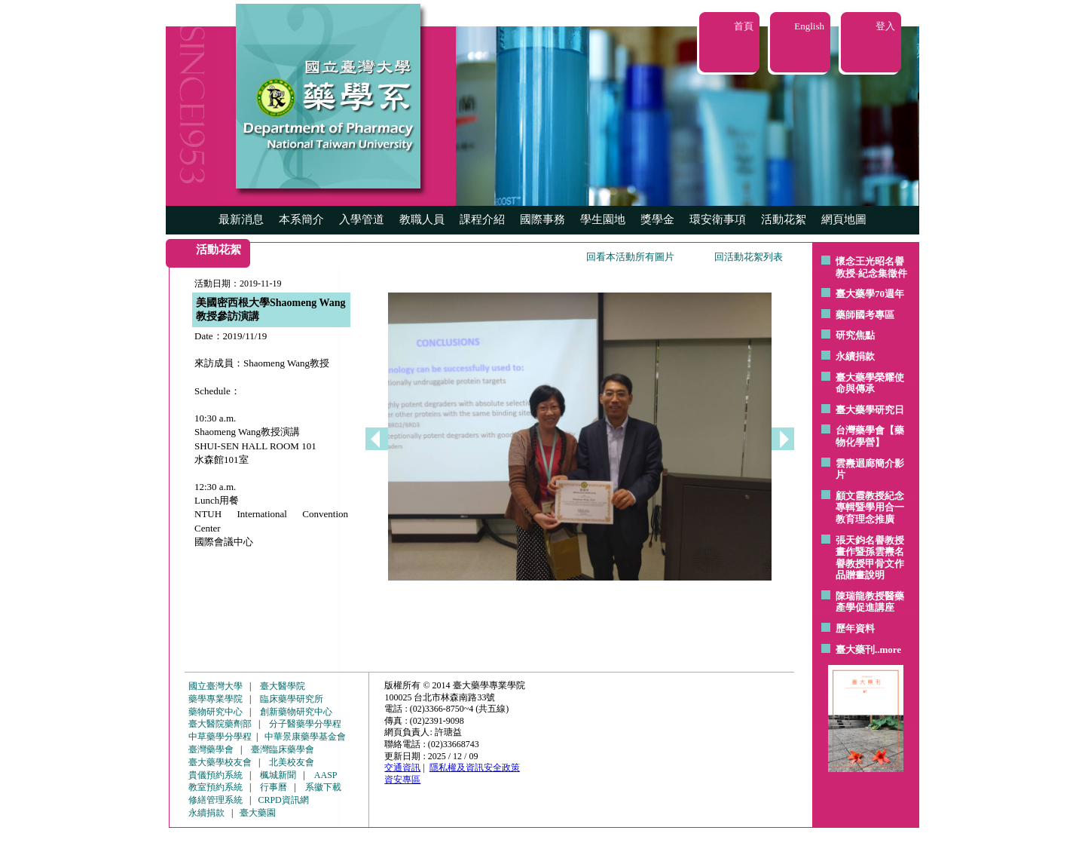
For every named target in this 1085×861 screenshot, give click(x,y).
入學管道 (361, 219)
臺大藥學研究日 (870, 409)
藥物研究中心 (215, 711)
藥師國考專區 (865, 314)
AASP (326, 775)
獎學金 (657, 219)
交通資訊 (402, 767)
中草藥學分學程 (220, 736)
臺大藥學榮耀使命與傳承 (870, 383)
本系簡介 (301, 219)
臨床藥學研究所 (291, 699)
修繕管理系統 (215, 800)
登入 (885, 26)
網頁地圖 (843, 219)
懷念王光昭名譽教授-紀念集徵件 (871, 267)
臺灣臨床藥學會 (282, 749)
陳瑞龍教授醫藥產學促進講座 (870, 602)
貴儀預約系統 (215, 775)
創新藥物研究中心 (296, 711)
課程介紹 (482, 219)
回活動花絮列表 (748, 256)
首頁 (743, 26)
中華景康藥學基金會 (305, 736)
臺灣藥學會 (211, 749)
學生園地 (602, 219)
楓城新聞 (278, 775)
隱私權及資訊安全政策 (474, 767)
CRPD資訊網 (283, 800)
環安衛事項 (717, 219)
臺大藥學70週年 (870, 293)
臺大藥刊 (855, 649)
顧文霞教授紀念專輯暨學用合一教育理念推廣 (870, 507)
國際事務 (542, 219)
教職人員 (422, 219)
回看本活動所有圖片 (630, 256)
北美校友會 (291, 762)
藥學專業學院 (215, 699)
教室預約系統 (215, 787)
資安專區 (402, 779)
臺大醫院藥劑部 (220, 724)
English (809, 26)
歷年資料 (855, 628)
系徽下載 (323, 787)
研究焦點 (855, 335)
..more (888, 649)
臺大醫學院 (282, 686)
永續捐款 (855, 356)
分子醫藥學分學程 (305, 724)
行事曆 (273, 787)
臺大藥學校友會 (220, 762)
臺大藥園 (258, 812)
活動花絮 (783, 219)
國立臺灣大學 (215, 686)
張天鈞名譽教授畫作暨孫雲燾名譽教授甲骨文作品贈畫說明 (870, 558)
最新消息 (241, 219)
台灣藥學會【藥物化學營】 (870, 436)
